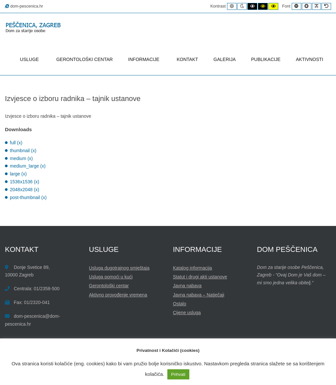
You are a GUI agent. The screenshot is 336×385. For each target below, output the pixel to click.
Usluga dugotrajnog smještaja (119, 268)
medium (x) (21, 158)
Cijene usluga (187, 312)
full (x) (16, 142)
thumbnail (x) (23, 150)
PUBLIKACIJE (265, 59)
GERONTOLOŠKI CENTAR (84, 59)
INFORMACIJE (144, 59)
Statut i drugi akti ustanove (200, 276)
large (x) (18, 173)
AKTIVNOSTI (309, 59)
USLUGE (30, 59)
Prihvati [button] (178, 374)
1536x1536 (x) (24, 181)
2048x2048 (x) (24, 189)
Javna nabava (187, 285)
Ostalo (179, 303)
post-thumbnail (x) (28, 197)
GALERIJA (225, 59)
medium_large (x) (28, 166)
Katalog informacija (192, 268)
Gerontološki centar (109, 285)
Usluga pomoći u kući (111, 276)
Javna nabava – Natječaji (198, 294)
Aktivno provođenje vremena (118, 294)
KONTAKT (187, 59)
